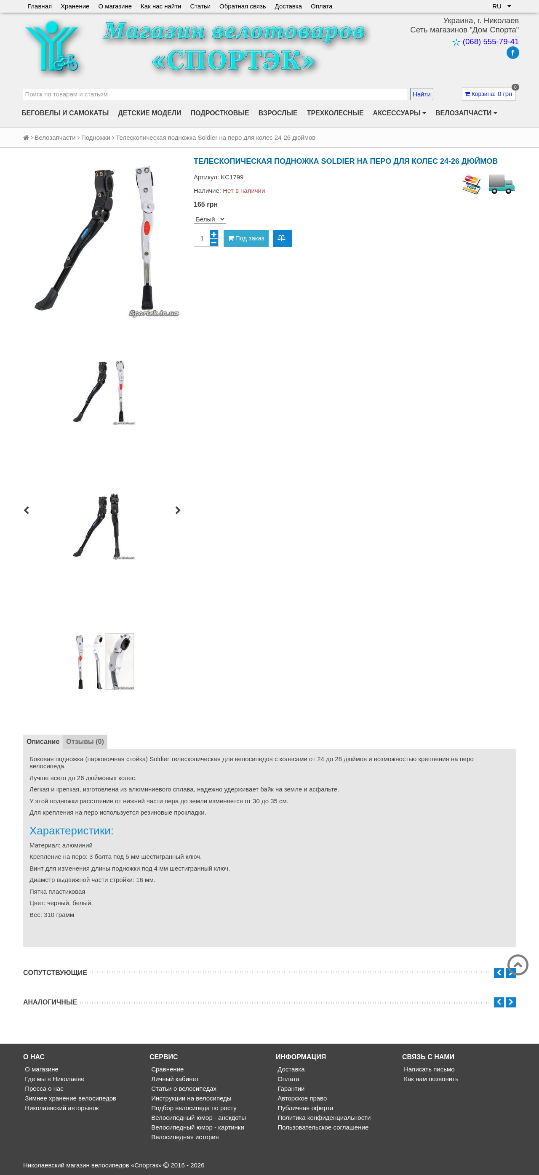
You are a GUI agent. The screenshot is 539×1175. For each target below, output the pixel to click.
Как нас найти (161, 6)
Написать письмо (428, 1069)
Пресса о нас (43, 1088)
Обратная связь (242, 6)
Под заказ (246, 238)
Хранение (75, 6)
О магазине (115, 6)
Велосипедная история (184, 1136)
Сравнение (166, 1069)
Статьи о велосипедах (182, 1088)
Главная (40, 6)
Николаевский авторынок (61, 1107)
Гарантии (290, 1088)
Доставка (288, 6)
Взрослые (278, 113)
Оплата (322, 6)
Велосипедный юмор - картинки (196, 1127)
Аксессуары (399, 113)
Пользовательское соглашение (322, 1127)
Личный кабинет (174, 1078)
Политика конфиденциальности (323, 1117)
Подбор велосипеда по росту (193, 1107)
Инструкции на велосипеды (190, 1098)
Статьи (200, 6)
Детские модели (149, 113)
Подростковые (220, 113)
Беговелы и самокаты (65, 113)
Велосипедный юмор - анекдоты (197, 1117)
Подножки (95, 137)
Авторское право (301, 1098)
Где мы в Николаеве (53, 1078)
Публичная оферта (304, 1107)
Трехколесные (335, 113)
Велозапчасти (466, 113)
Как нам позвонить (430, 1078)
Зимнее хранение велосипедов (69, 1098)
